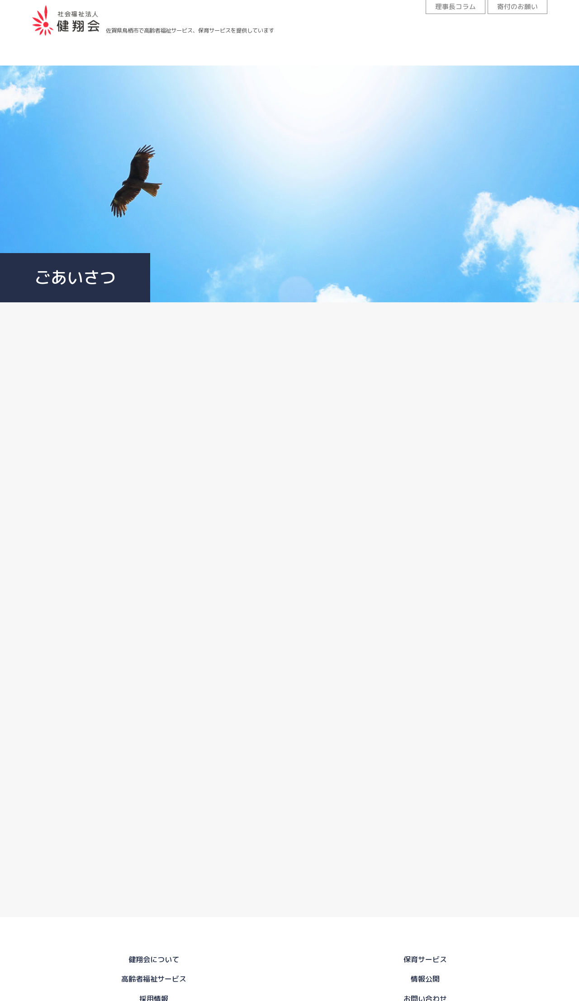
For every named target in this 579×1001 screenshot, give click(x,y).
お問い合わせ (516, 61)
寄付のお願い (513, 8)
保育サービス (154, 54)
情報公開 (335, 56)
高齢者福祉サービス (244, 54)
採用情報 (425, 58)
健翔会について (63, 54)
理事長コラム (443, 8)
